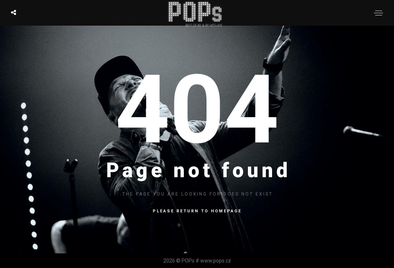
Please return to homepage (197, 211)
